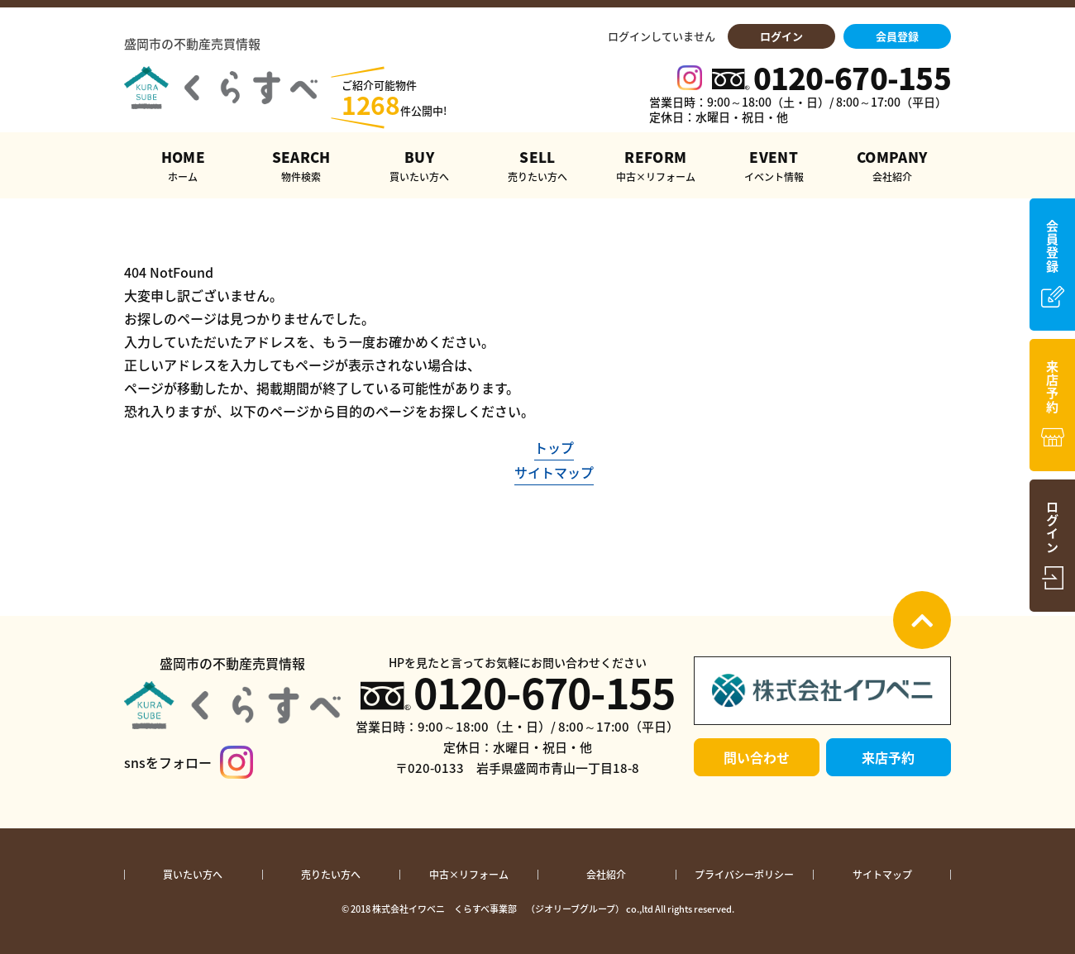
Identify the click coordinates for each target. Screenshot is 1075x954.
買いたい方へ (192, 874)
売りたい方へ (331, 874)
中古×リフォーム (469, 874)
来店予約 (888, 757)
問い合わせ (757, 757)
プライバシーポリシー (744, 874)
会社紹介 (606, 874)
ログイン (781, 36)
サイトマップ (554, 472)
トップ (554, 447)
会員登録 (897, 36)
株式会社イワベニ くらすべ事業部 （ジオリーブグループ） (498, 909)
